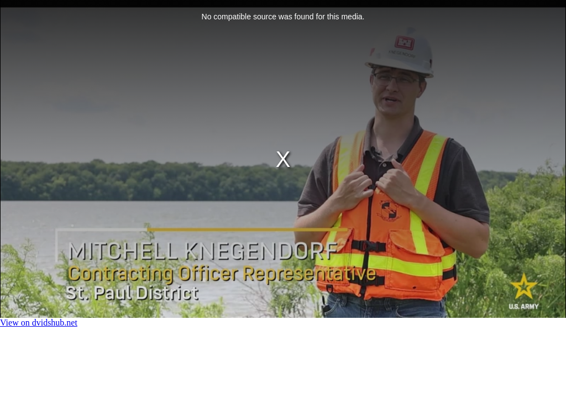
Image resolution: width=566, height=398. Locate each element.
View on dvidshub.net (38, 322)
